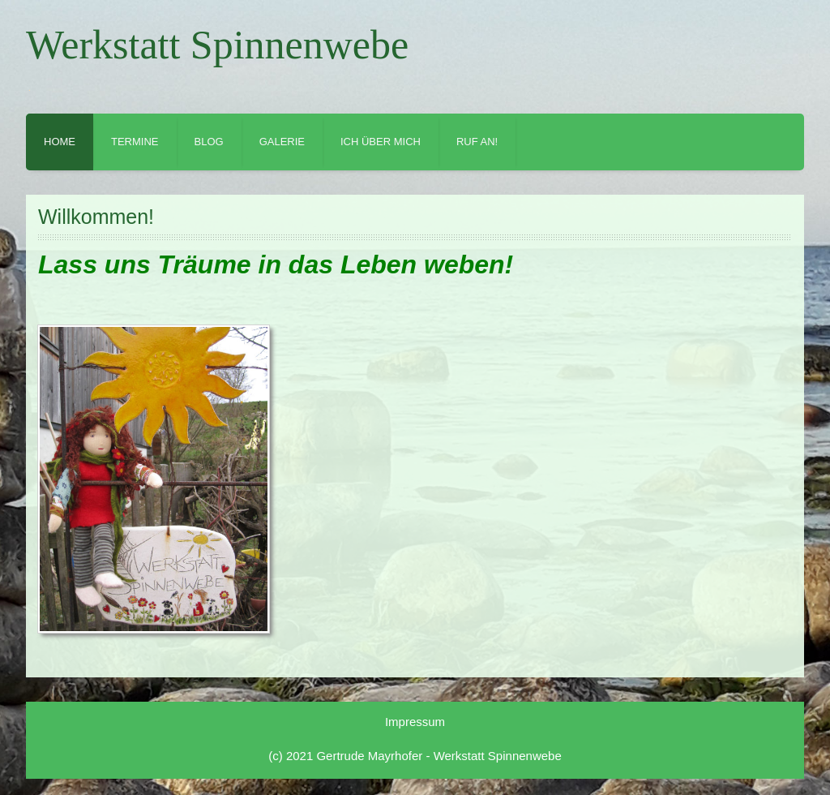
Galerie (282, 141)
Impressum (415, 721)
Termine (135, 141)
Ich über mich (380, 141)
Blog (209, 141)
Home (59, 141)
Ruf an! (477, 141)
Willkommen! (96, 216)
